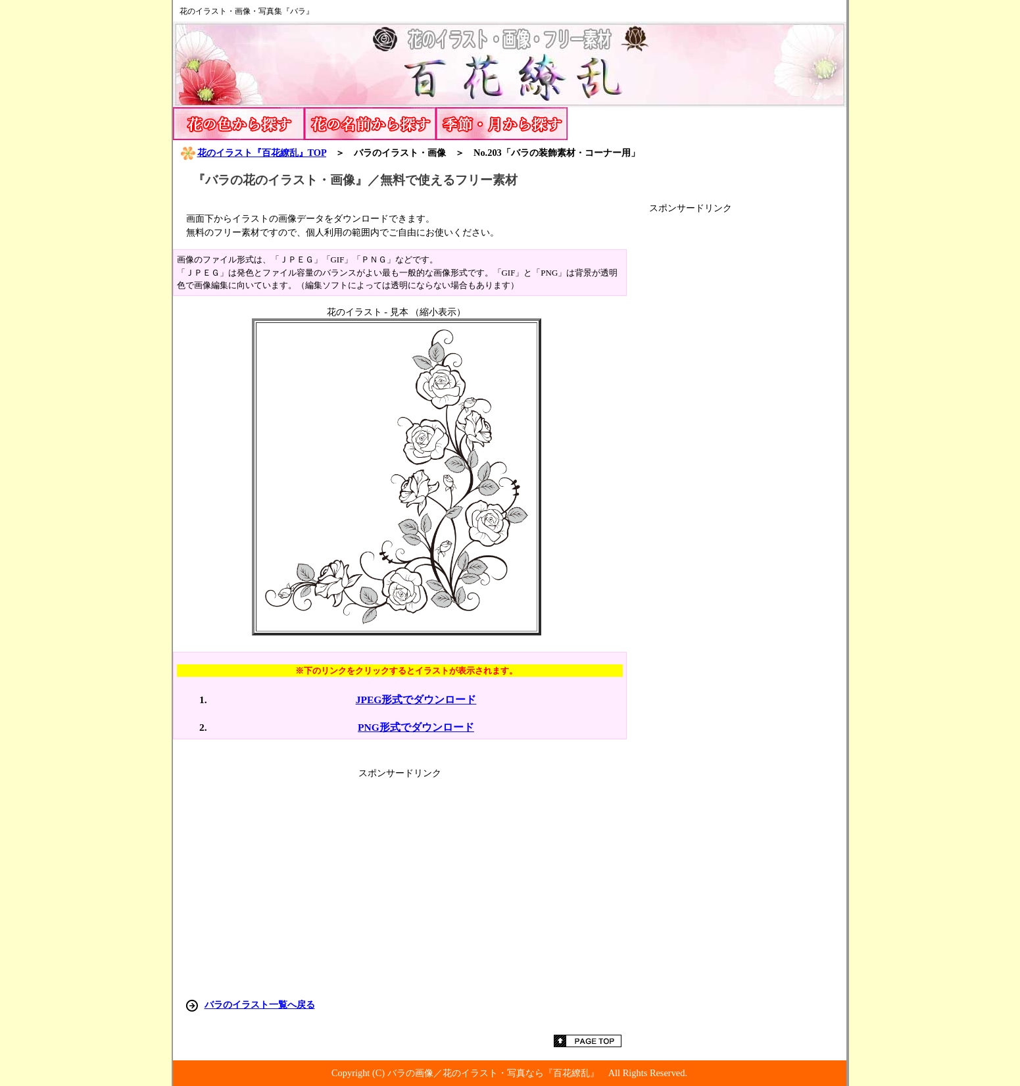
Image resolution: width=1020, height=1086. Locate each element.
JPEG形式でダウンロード (416, 699)
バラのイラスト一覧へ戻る (260, 1004)
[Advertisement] (747, 411)
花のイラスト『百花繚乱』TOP (253, 152)
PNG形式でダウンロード (416, 727)
